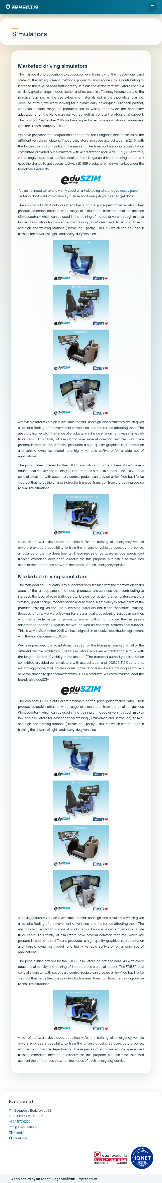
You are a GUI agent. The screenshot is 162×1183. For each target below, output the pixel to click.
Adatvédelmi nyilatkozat (30, 1179)
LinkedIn (16, 1133)
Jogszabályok (64, 1179)
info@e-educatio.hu (23, 1127)
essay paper (129, 190)
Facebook (18, 1138)
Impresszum (87, 1179)
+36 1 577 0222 (19, 1121)
